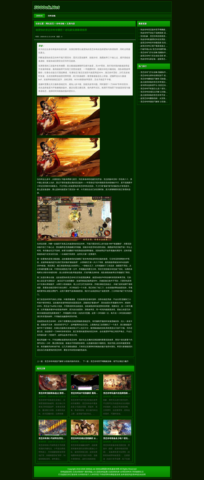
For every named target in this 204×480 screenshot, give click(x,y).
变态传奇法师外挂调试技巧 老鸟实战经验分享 (159, 75)
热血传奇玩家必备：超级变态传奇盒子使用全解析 (161, 59)
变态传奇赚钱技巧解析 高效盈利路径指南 (157, 79)
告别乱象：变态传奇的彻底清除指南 (155, 36)
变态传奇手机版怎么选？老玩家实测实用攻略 (159, 88)
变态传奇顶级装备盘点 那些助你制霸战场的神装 (60, 393)
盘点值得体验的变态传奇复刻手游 (154, 82)
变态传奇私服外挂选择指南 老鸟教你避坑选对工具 (126, 393)
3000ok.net (90, 469)
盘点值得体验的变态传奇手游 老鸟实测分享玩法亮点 (162, 95)
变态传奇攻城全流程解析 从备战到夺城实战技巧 (92, 438)
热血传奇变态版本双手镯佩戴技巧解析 (156, 29)
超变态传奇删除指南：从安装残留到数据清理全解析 (162, 98)
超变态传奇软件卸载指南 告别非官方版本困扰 (159, 43)
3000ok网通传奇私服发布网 (107, 469)
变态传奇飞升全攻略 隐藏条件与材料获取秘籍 (159, 52)
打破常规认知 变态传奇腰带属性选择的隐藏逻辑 (160, 49)
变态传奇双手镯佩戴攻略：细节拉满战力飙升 (110, 361)
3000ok (39, 16)
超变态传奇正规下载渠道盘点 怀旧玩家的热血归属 (161, 46)
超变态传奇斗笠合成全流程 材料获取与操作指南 (160, 56)
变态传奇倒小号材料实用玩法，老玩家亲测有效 (60, 438)
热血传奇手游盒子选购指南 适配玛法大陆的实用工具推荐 (164, 33)
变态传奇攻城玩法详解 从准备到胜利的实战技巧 (160, 92)
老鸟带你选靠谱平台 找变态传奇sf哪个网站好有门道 (162, 85)
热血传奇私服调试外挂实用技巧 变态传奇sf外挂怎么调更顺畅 (166, 39)
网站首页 (50, 23)
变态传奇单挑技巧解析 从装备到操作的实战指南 (65, 361)
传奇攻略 (52, 16)
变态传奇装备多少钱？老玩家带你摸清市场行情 (124, 438)
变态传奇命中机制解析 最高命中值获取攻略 (90, 393)
